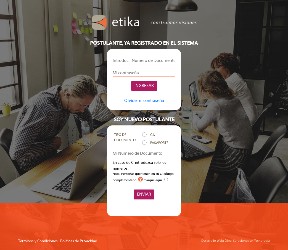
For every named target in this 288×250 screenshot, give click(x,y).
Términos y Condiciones (38, 241)
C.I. (152, 135)
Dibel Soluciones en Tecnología (247, 241)
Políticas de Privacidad (78, 241)
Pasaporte (159, 143)
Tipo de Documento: (125, 138)
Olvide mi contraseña (144, 101)
